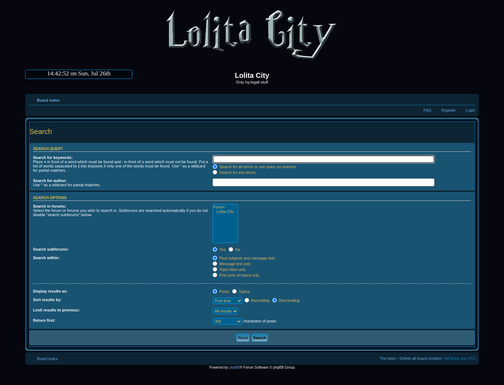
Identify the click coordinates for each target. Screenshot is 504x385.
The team (388, 358)
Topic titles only (229, 269)
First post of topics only (236, 275)
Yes (219, 249)
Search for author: (50, 180)
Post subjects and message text (243, 258)
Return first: (44, 320)
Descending (286, 300)
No (234, 249)
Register (448, 110)
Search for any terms (234, 172)
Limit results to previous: (56, 310)
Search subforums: (51, 249)
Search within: (46, 258)
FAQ (427, 110)
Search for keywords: (53, 157)
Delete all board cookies (420, 358)
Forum (225, 207)
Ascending (257, 300)
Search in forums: (49, 206)
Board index (48, 100)
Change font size (470, 99)
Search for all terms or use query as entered (254, 167)
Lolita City (225, 211)
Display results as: (50, 291)
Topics (241, 291)
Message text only (232, 264)
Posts (221, 291)
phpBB (234, 367)
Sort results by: (47, 300)
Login (470, 110)
